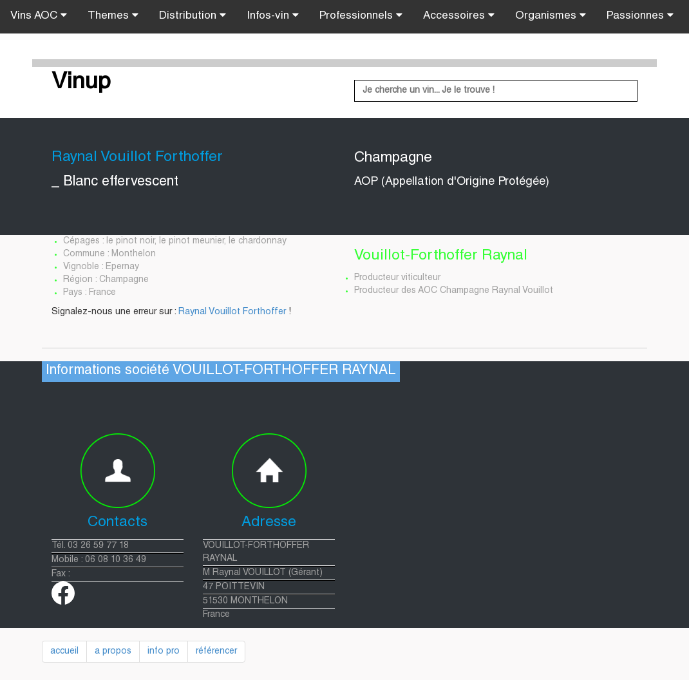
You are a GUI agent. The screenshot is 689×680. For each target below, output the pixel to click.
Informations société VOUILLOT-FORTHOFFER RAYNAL (221, 371)
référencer (216, 651)
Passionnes (640, 15)
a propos (113, 651)
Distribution (192, 15)
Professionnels (360, 15)
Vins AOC (38, 15)
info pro (163, 651)
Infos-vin (273, 15)
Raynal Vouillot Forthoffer (232, 312)
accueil (64, 651)
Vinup (81, 83)
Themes (113, 15)
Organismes (550, 15)
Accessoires (459, 15)
